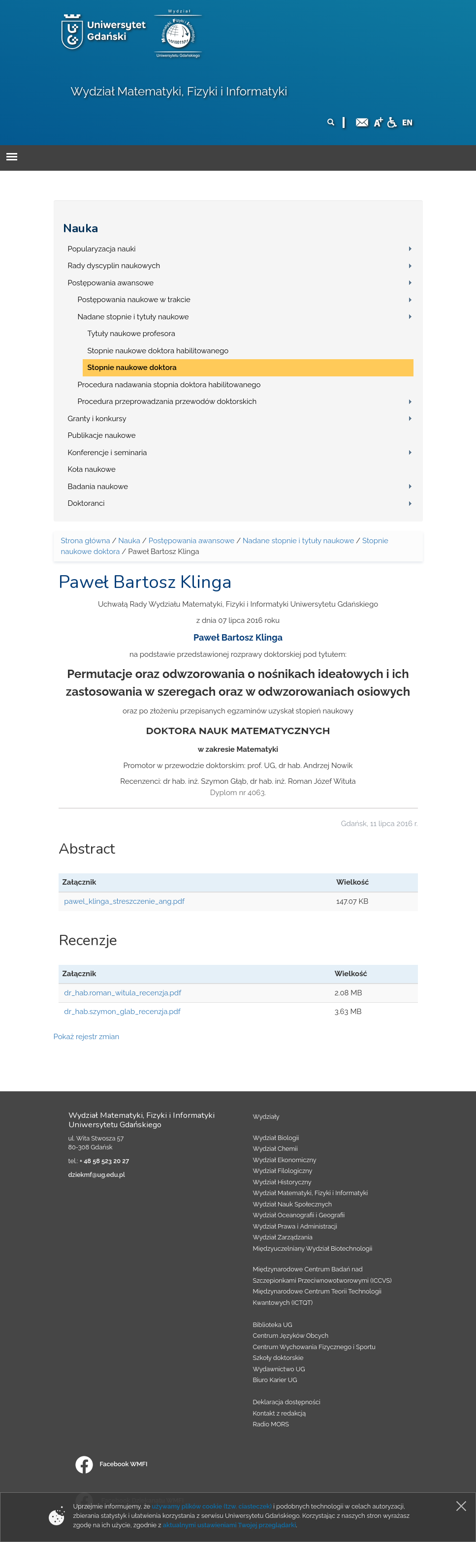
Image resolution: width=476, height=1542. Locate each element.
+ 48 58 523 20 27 (104, 1161)
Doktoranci (86, 503)
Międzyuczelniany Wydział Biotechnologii (313, 1248)
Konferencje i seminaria (107, 452)
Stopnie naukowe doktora (132, 367)
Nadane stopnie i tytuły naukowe (133, 316)
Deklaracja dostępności (286, 1402)
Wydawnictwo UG (279, 1369)
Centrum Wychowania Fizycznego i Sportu (314, 1347)
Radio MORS (271, 1424)
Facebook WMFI (111, 1464)
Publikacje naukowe (102, 435)
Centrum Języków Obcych (291, 1335)
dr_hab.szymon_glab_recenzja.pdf (122, 1011)
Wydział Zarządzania (283, 1237)
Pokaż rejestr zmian (87, 1036)
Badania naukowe (98, 486)
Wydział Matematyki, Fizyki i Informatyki (179, 91)
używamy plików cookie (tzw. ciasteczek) (212, 1506)
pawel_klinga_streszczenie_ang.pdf (124, 901)
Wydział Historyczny (282, 1182)
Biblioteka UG (272, 1324)
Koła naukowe (92, 469)
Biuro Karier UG (275, 1380)
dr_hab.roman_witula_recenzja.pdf (122, 992)
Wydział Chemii (275, 1148)
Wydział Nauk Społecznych (292, 1204)
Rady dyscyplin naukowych (114, 265)
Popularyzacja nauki (102, 249)
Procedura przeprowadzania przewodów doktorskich (167, 401)
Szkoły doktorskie (278, 1357)
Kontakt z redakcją (279, 1413)
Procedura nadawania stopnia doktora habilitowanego (169, 384)
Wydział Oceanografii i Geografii (299, 1215)
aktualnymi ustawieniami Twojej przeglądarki (229, 1525)
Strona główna (85, 540)
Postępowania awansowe (111, 282)
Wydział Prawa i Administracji (295, 1226)
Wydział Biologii (276, 1137)
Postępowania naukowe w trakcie (134, 299)
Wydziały (266, 1116)
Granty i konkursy (97, 418)
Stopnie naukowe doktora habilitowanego (158, 350)
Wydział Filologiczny (283, 1170)
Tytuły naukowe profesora (131, 333)
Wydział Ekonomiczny (285, 1160)
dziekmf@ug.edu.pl (96, 1174)
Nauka (80, 228)
